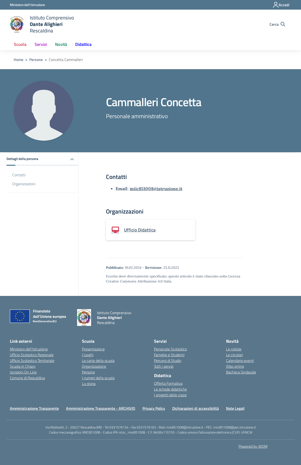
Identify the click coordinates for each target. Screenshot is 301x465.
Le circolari (234, 355)
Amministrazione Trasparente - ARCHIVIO (100, 408)
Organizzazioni (23, 184)
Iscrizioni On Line (23, 372)
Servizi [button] (41, 44)
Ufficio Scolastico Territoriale (32, 360)
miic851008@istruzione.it (156, 188)
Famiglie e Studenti (169, 355)
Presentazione (93, 349)
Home (18, 59)
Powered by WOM (253, 446)
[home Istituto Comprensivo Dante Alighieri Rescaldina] (42, 24)
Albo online (235, 366)
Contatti (18, 175)
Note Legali (235, 408)
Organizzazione (94, 366)
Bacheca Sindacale (241, 372)
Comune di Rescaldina (27, 378)
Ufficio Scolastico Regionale (32, 355)
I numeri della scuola (98, 378)
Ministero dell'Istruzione (29, 349)
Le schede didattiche (170, 389)
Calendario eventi (240, 360)
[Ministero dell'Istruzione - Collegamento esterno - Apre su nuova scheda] (27, 4)
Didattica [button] (83, 44)
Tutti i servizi (163, 366)
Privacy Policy (153, 408)
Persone (36, 59)
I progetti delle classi (170, 395)
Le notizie (233, 349)
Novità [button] (61, 44)
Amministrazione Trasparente (34, 408)
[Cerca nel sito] (277, 24)
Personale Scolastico (170, 349)
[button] (42, 159)
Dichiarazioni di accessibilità (195, 408)
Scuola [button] (20, 44)
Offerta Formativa (168, 383)
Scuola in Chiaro (22, 366)
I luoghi (87, 355)
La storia (89, 383)
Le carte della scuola (98, 360)
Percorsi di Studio (167, 360)
